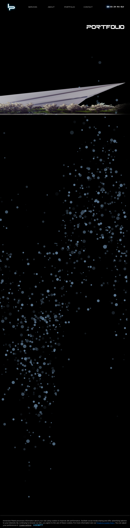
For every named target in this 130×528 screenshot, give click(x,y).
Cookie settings (25, 525)
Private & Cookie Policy (105, 523)
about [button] (51, 7)
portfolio (69, 7)
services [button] (32, 7)
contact (88, 7)
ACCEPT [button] (38, 525)
